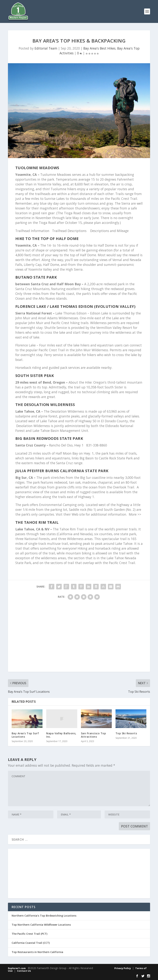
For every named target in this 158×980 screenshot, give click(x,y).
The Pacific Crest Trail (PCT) (29, 933)
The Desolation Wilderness (45, 404)
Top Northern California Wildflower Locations (41, 924)
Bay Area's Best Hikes (99, 48)
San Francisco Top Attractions (93, 735)
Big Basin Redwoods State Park (49, 438)
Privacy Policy (122, 968)
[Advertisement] (79, 637)
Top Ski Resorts (126, 733)
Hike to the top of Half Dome (47, 238)
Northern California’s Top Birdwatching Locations (44, 915)
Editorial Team (46, 48)
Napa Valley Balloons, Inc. (61, 735)
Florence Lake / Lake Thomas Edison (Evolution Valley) (75, 306)
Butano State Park (36, 277)
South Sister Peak (34, 375)
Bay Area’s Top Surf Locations (25, 735)
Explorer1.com (17, 968)
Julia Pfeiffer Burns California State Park (61, 470)
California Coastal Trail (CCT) (31, 943)
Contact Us (24, 970)
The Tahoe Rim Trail (37, 522)
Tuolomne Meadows (37, 167)
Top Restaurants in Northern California (37, 952)
